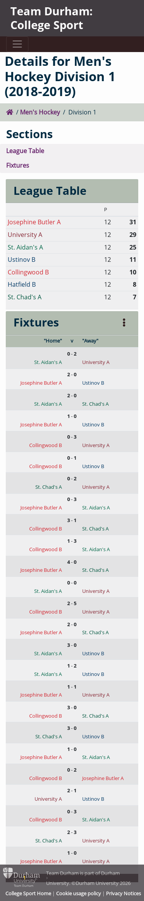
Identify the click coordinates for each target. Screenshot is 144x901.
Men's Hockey (40, 112)
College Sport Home (28, 893)
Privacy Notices (123, 893)
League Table (25, 151)
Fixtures (17, 165)
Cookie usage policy (78, 893)
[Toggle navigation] (17, 44)
